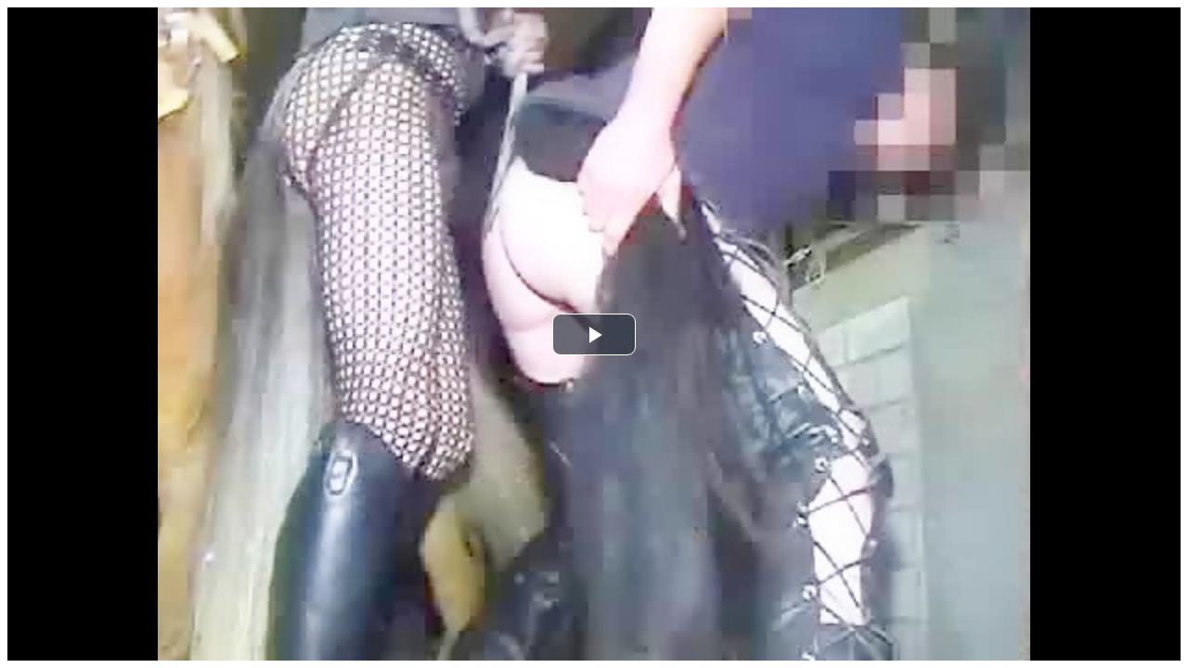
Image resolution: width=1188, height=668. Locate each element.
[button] (594, 334)
